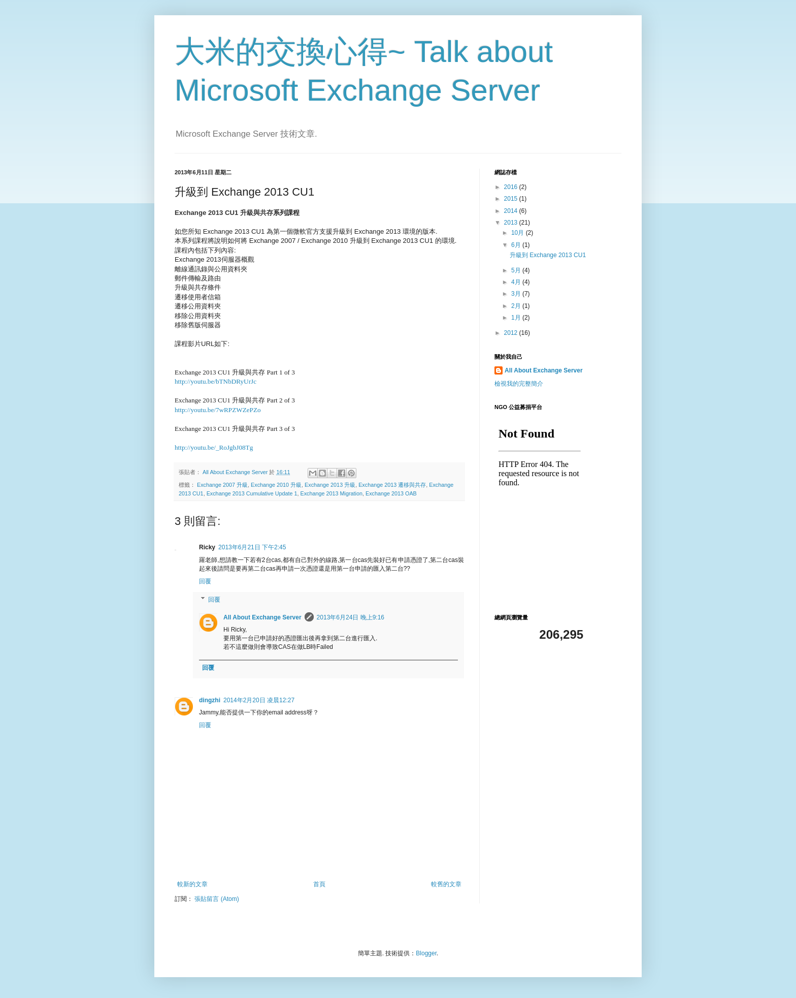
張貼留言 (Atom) (216, 898)
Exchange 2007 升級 (222, 485)
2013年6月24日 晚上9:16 (350, 617)
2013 (511, 222)
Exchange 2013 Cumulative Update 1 (252, 493)
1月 (516, 317)
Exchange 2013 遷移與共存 (392, 485)
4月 (516, 282)
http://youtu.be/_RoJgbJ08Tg (214, 447)
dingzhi (209, 700)
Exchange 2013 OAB (391, 493)
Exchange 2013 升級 (330, 485)
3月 (516, 293)
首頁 (319, 884)
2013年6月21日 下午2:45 (252, 547)
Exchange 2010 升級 (276, 485)
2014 (511, 210)
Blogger (426, 953)
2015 (511, 198)
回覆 (205, 581)
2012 (511, 332)
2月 (516, 305)
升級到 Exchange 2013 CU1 (548, 255)
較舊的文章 (446, 884)
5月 (516, 270)
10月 (518, 232)
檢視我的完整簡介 (518, 383)
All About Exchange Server (262, 617)
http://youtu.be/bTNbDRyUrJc (215, 381)
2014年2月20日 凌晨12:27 (258, 700)
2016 (511, 187)
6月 (516, 244)
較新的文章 (192, 884)
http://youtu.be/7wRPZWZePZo (218, 410)
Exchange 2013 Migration (331, 493)
